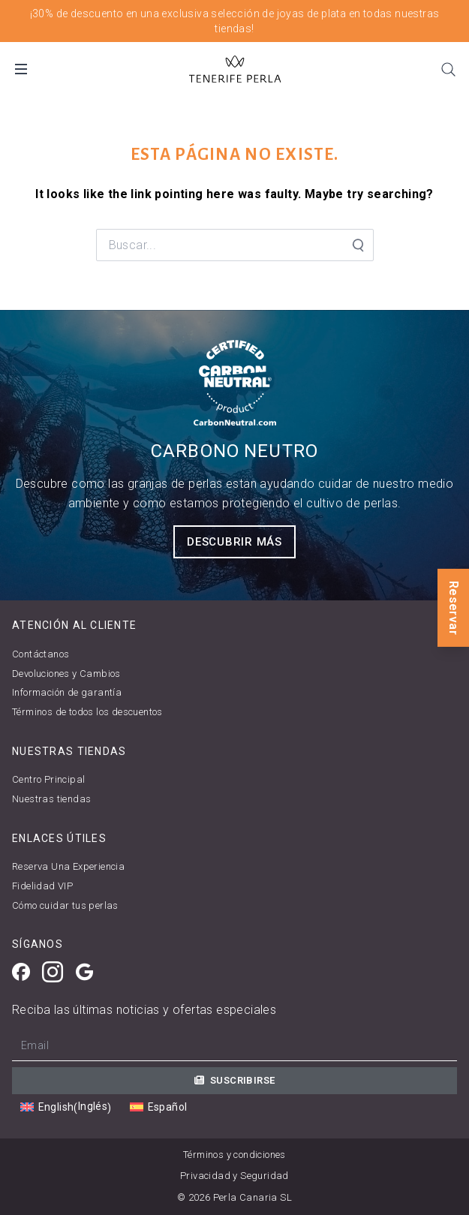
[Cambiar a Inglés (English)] (66, 1107)
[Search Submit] (357, 245)
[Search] (448, 69)
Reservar (453, 607)
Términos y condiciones (234, 1154)
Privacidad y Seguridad (234, 1175)
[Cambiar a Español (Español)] (158, 1107)
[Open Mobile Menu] (21, 69)
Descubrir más (234, 542)
